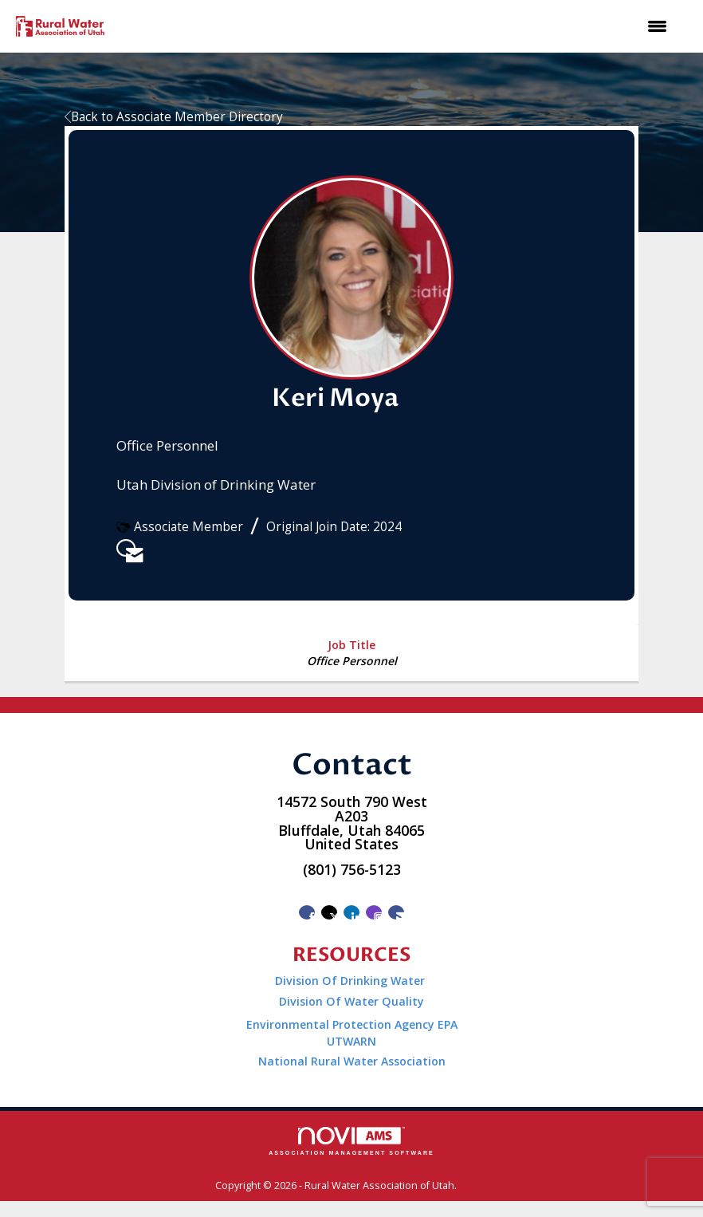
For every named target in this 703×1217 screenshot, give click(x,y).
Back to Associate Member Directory (174, 116)
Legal (473, 1185)
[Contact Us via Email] (396, 912)
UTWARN (351, 1041)
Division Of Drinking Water (351, 980)
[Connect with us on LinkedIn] (351, 912)
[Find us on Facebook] (306, 912)
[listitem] (125, 548)
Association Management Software (351, 1141)
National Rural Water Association (352, 1061)
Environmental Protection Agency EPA (352, 1024)
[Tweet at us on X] (329, 912)
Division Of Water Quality (351, 1001)
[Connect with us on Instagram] (373, 912)
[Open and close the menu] (397, 26)
